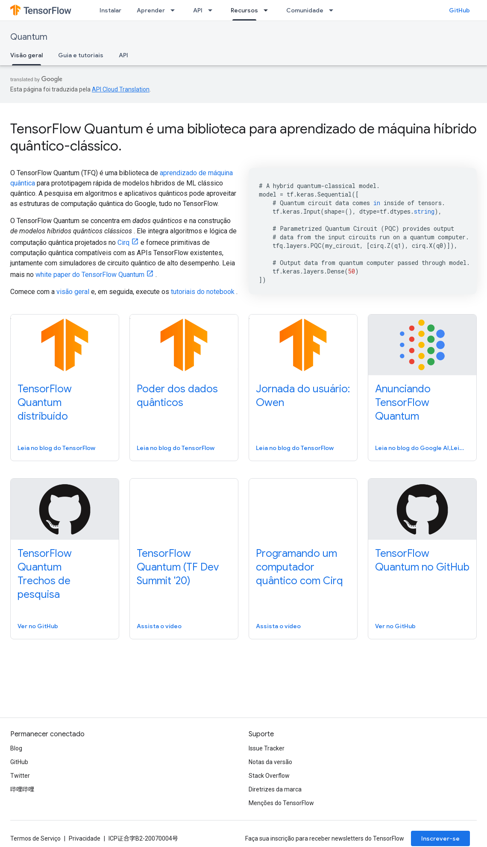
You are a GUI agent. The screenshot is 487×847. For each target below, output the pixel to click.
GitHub (459, 10)
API (197, 10)
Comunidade (304, 10)
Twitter (20, 775)
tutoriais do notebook (203, 292)
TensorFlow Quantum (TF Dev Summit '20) (178, 567)
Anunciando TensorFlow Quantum (403, 402)
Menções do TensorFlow (281, 803)
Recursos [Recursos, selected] (244, 10)
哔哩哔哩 (22, 789)
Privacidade (84, 838)
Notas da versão (270, 762)
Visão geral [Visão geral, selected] (26, 55)
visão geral (72, 292)
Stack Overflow (269, 775)
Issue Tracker (267, 748)
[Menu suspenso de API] (212, 10)
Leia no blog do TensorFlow (56, 448)
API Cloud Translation (121, 89)
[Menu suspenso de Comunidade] (333, 10)
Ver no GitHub (38, 626)
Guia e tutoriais (80, 55)
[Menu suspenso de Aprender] (175, 10)
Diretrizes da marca (275, 789)
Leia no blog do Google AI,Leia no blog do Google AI (421, 448)
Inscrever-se (440, 838)
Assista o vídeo (159, 626)
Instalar (110, 10)
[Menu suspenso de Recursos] (268, 10)
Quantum (28, 37)
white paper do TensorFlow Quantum (89, 275)
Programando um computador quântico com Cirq (299, 567)
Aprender (151, 10)
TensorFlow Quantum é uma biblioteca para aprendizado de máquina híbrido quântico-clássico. (243, 137)
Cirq (123, 242)
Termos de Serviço (35, 838)
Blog (16, 748)
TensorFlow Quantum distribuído (45, 402)
